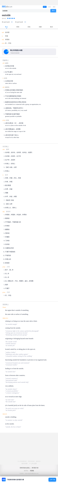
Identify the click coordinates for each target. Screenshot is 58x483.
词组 (29, 27)
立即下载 (52, 479)
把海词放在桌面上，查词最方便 (29, 468)
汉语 (49, 7)
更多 (54, 7)
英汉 (44, 7)
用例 (17, 27)
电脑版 (32, 470)
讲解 (40, 27)
